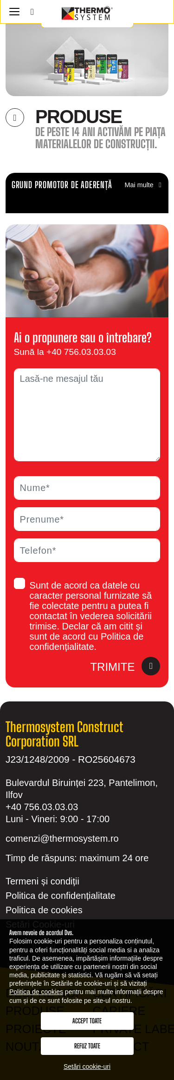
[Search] (32, 12)
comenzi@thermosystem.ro (62, 838)
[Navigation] (14, 11)
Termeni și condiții (42, 881)
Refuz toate (87, 1046)
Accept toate (87, 1021)
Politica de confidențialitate (61, 895)
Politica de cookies (44, 910)
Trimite (125, 667)
